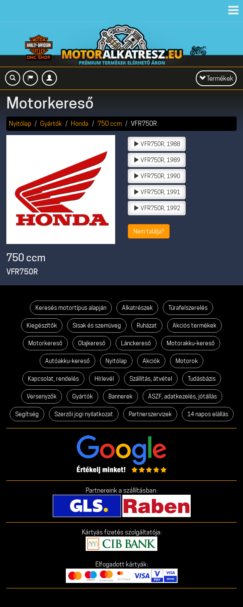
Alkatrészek (137, 307)
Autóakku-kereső (67, 361)
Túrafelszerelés (188, 307)
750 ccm (109, 123)
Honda (80, 123)
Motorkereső (45, 343)
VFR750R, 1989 (156, 160)
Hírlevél (104, 378)
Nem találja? (148, 231)
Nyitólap (20, 123)
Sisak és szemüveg (97, 325)
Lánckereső (136, 343)
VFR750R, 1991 (156, 192)
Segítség (27, 414)
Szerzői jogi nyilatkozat (83, 414)
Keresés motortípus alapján (70, 307)
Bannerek (120, 396)
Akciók (151, 361)
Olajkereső (91, 343)
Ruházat (147, 325)
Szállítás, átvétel (151, 378)
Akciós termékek (194, 325)
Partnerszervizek (150, 414)
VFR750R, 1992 (156, 208)
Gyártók (51, 123)
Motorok (187, 361)
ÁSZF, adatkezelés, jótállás (182, 396)
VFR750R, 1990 (156, 176)
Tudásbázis (202, 378)
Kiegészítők (42, 325)
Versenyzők (42, 396)
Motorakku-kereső (191, 343)
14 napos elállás (207, 414)
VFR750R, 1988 (156, 144)
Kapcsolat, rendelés (53, 378)
